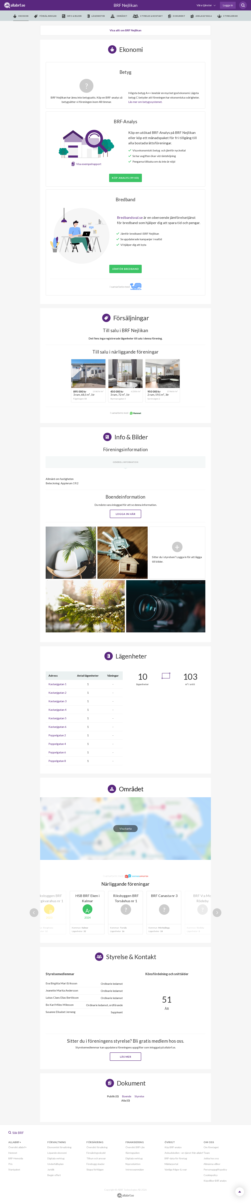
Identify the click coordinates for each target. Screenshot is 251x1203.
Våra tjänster (204, 5)
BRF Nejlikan (126, 5)
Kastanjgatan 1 (57, 684)
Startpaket (14, 1169)
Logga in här (125, 513)
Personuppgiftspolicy (215, 1169)
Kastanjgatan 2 (57, 692)
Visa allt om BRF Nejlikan (125, 30)
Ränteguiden (133, 1152)
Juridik (50, 1169)
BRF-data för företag (176, 1158)
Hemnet (12, 1152)
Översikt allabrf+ (17, 1147)
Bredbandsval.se (130, 217)
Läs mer (125, 1056)
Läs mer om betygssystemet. (145, 101)
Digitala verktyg (55, 1158)
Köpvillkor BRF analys (215, 1180)
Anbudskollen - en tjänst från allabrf (184, 1152)
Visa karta (125, 828)
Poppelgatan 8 (57, 760)
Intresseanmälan (135, 1169)
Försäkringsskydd (95, 1152)
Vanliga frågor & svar (176, 1169)
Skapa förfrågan (95, 1169)
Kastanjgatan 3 (57, 701)
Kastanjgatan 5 (57, 718)
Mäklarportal (171, 1163)
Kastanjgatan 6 (57, 726)
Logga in (228, 5)
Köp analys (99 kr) (125, 177)
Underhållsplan (55, 1163)
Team (207, 1152)
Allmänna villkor (212, 1163)
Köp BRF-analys (173, 1147)
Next (217, 912)
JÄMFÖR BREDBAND (125, 268)
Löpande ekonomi (57, 1152)
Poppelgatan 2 (57, 735)
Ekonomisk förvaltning (59, 1147)
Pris (10, 1163)
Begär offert (54, 1175)
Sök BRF (16, 1133)
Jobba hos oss (211, 1158)
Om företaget (211, 1147)
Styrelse (139, 1096)
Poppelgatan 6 (57, 752)
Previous (34, 912)
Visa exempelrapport (88, 164)
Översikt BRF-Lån (135, 1147)
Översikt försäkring (97, 1147)
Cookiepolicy (211, 1175)
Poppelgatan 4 (57, 743)
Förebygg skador (95, 1163)
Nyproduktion (133, 1163)
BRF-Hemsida (15, 1158)
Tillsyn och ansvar (96, 1158)
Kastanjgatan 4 (57, 709)
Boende (126, 1096)
